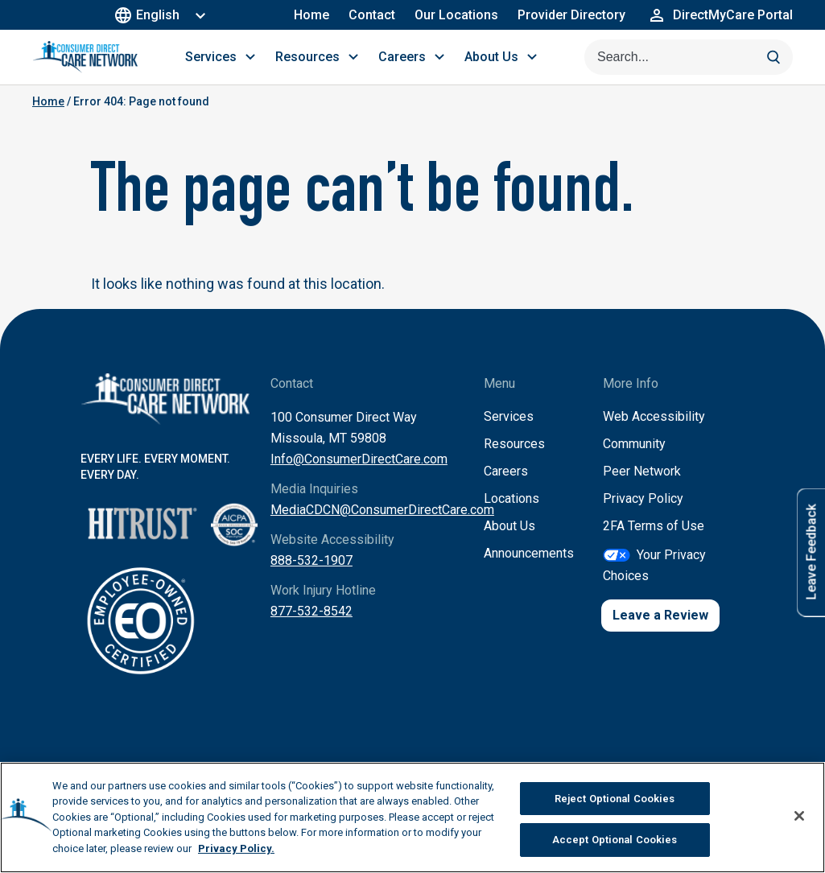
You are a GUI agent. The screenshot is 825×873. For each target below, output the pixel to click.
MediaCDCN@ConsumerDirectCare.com (382, 509)
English (149, 15)
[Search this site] (688, 57)
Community (634, 443)
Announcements (529, 553)
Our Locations (456, 15)
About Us (509, 525)
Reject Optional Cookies (615, 803)
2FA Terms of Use (653, 525)
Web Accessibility (654, 416)
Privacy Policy (643, 498)
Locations (511, 498)
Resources (514, 443)
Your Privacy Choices (654, 565)
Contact (372, 15)
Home (311, 15)
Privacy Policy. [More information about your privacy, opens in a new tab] (236, 852)
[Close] (799, 820)
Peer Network (642, 471)
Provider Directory (571, 15)
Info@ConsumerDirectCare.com (359, 459)
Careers (506, 471)
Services (509, 416)
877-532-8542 (311, 611)
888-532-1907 (311, 560)
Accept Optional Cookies (615, 844)
